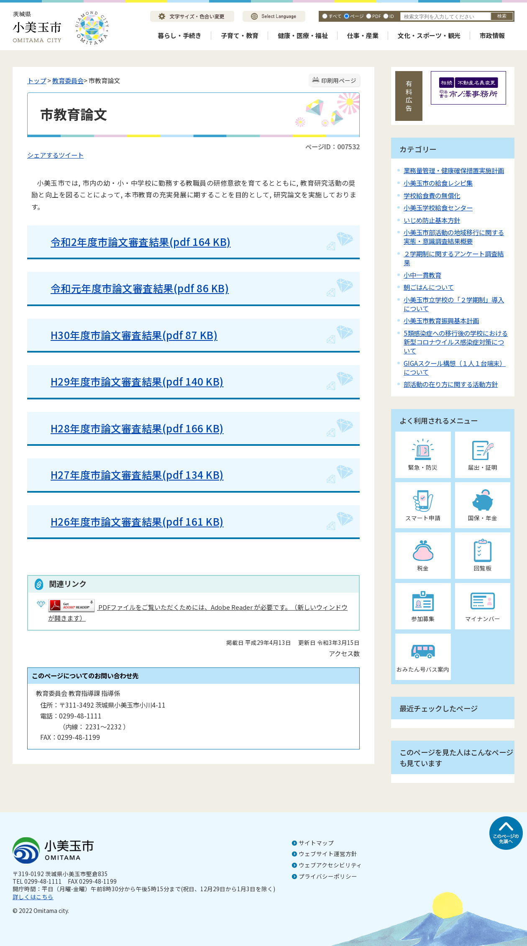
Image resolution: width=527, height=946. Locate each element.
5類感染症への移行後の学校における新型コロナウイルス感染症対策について (456, 341)
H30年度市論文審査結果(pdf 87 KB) (127, 334)
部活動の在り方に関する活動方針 (451, 384)
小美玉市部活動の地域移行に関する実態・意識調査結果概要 (454, 236)
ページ (357, 16)
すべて (335, 16)
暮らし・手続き (180, 35)
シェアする (43, 154)
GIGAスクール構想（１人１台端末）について (455, 367)
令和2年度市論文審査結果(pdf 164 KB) (134, 241)
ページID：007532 (332, 146)
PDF (376, 16)
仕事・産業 (363, 35)
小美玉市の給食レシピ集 (438, 182)
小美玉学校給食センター (438, 207)
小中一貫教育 (422, 274)
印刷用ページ (338, 80)
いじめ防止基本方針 (432, 220)
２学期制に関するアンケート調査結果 (454, 258)
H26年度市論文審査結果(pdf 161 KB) (137, 521)
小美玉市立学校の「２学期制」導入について (454, 304)
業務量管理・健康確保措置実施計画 (454, 170)
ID (391, 16)
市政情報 (492, 35)
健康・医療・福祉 (303, 35)
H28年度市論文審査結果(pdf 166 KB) (131, 428)
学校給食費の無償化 (432, 195)
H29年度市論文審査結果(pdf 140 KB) (131, 381)
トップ (36, 80)
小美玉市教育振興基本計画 (441, 320)
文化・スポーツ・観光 (429, 35)
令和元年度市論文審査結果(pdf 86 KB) (133, 288)
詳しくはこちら (33, 896)
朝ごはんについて (429, 286)
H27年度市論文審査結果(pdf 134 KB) (137, 474)
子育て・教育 (239, 35)
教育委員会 (68, 80)
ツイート (71, 154)
